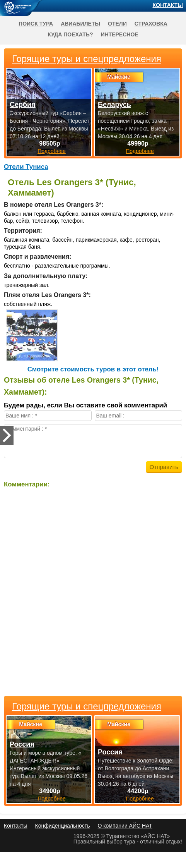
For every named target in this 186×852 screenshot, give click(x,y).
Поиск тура (36, 24)
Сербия (23, 104)
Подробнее (52, 798)
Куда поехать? (70, 34)
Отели (117, 24)
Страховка (151, 24)
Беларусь (114, 104)
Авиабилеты (80, 24)
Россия (22, 744)
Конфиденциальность (62, 826)
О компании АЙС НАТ (125, 826)
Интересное (119, 34)
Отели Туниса (26, 166)
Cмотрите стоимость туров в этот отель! (93, 369)
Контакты (168, 5)
